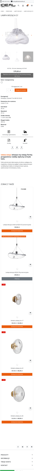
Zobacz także (7, 192)
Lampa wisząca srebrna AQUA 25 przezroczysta (17, 233)
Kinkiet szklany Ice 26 (17, 424)
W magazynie (15, 86)
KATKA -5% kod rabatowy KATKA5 (17, 68)
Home (2, 11)
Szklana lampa (7, 163)
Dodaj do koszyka (21, 90)
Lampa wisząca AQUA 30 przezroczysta (17, 281)
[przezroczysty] (17, 229)
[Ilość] (10, 90)
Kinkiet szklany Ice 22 (17, 376)
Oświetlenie (9, 11)
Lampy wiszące (18, 11)
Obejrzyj (17, 287)
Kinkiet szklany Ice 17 (17, 329)
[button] (18, 5)
